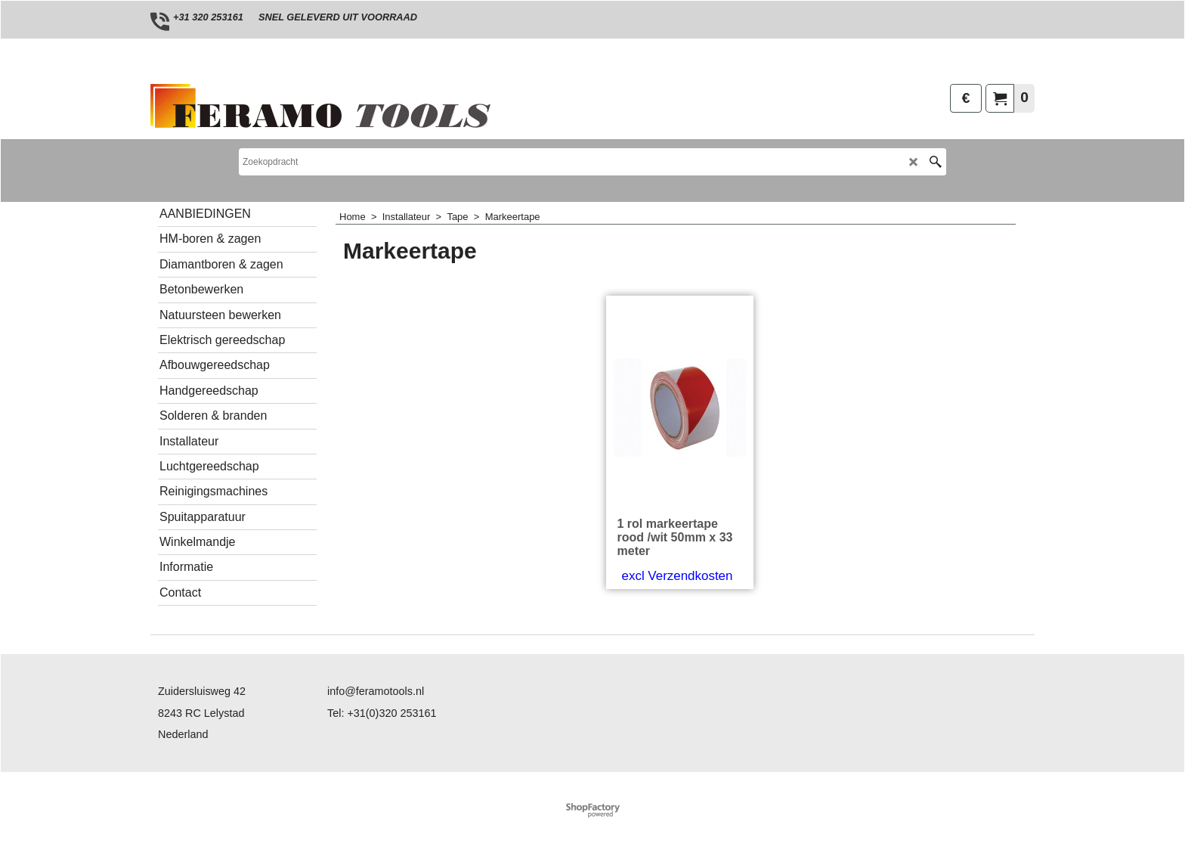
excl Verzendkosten (677, 576)
